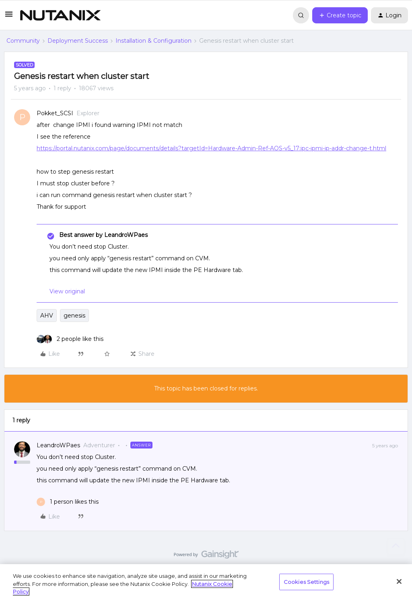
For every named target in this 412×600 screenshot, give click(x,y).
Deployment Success (77, 40)
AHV (46, 315)
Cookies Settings (306, 581)
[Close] (399, 581)
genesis (74, 315)
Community (23, 40)
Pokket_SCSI (55, 113)
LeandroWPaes (58, 445)
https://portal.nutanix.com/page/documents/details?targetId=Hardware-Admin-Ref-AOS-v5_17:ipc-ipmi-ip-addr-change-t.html (211, 148)
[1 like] (68, 502)
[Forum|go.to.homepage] (60, 15)
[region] (206, 582)
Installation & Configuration (153, 40)
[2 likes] (70, 339)
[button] (9, 17)
